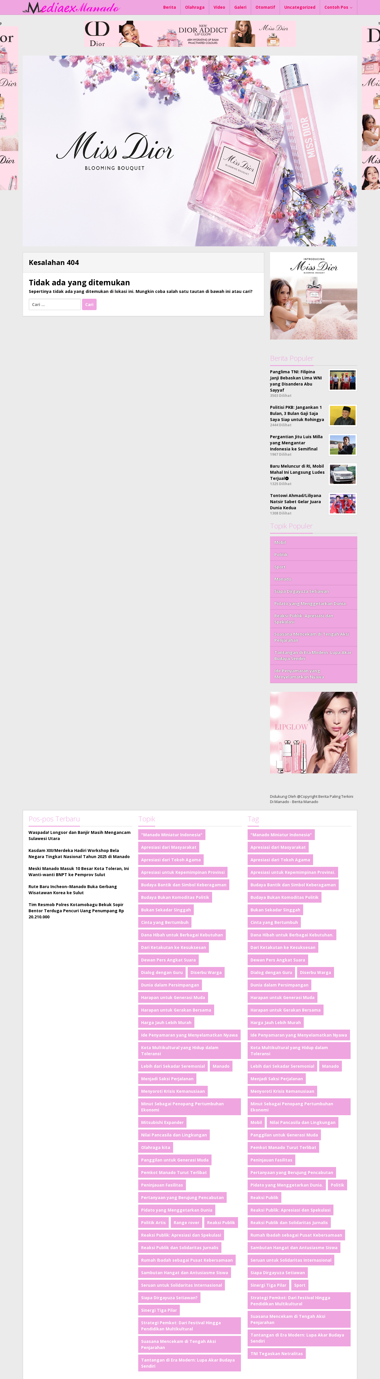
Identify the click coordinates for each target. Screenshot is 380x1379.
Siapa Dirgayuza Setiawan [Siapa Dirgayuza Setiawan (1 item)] (278, 1272)
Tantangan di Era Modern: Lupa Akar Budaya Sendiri (312, 655)
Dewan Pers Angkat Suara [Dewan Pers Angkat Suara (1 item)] (168, 960)
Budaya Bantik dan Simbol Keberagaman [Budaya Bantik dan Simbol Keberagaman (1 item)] (183, 884)
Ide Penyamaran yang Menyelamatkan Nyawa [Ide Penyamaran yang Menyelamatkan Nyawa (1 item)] (189, 1035)
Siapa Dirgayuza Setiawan (301, 591)
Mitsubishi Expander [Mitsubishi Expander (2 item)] (162, 1122)
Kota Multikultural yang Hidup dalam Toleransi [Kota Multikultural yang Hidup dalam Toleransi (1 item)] (180, 1050)
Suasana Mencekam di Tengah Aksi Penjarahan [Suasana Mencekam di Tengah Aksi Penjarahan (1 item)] (178, 1344)
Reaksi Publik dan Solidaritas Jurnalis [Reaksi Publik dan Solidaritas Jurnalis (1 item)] (180, 1247)
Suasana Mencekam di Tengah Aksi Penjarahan (311, 637)
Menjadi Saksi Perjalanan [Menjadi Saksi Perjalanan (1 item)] (167, 1078)
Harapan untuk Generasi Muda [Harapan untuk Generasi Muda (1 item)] (173, 997)
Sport (280, 567)
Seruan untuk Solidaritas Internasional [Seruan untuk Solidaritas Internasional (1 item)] (181, 1285)
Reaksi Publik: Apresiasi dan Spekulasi (303, 619)
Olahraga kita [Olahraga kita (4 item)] (155, 1147)
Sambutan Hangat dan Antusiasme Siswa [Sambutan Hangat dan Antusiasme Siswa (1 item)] (184, 1272)
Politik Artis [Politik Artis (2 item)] (153, 1222)
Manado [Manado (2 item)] (221, 1066)
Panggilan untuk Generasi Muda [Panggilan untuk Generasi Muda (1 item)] (175, 1160)
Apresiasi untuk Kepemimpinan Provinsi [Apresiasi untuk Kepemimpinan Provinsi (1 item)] (183, 872)
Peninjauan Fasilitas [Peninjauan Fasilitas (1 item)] (162, 1185)
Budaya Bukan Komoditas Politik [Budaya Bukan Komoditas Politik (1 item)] (175, 897)
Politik (281, 554)
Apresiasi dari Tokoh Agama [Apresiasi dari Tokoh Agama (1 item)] (171, 859)
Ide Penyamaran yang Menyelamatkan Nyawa (299, 674)
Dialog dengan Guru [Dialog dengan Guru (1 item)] (162, 972)
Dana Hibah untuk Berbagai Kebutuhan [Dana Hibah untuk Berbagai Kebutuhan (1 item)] (182, 935)
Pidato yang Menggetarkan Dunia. (310, 603)
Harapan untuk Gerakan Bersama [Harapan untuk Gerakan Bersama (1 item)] (176, 1010)
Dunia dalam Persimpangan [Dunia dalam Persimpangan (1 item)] (170, 985)
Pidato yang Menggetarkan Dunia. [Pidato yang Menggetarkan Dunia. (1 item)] (287, 1185)
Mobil (280, 542)
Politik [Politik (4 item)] (337, 1185)
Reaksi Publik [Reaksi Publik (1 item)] (221, 1222)
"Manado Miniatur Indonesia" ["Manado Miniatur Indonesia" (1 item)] (172, 834)
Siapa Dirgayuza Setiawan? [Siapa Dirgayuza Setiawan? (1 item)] (169, 1297)
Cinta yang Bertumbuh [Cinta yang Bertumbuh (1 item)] (165, 922)
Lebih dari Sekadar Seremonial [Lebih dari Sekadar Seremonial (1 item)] (173, 1066)
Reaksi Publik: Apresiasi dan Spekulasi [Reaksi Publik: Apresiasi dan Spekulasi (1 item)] (181, 1235)
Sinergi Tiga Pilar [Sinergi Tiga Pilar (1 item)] (159, 1310)
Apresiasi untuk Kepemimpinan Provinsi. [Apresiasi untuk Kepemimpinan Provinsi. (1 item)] (293, 872)
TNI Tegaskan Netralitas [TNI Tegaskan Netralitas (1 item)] (277, 1353)
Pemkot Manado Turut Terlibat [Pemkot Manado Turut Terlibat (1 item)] (174, 1172)
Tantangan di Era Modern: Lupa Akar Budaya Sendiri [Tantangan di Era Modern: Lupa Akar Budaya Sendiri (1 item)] (188, 1363)
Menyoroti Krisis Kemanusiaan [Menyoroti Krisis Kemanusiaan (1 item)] (173, 1091)
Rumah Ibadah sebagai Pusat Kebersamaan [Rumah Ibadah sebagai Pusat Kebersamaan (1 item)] (187, 1260)
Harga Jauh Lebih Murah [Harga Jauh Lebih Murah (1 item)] (166, 1022)
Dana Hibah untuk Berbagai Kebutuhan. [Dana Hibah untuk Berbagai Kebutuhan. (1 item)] (292, 935)
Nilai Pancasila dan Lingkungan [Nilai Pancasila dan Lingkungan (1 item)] (174, 1135)
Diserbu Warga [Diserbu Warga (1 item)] (206, 972)
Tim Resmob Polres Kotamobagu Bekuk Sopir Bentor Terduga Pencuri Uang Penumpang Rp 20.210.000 (76, 911)
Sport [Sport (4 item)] (300, 1285)
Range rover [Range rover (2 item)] (186, 1222)
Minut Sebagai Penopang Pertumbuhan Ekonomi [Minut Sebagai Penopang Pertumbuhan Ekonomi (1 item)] (182, 1107)
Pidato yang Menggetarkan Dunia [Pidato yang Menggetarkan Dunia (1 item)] (176, 1210)
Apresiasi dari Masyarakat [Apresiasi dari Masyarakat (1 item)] (168, 847)
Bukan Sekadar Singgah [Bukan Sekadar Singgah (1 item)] (166, 910)
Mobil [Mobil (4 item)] (256, 1122)
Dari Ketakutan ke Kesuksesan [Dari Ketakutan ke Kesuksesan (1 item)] (173, 947)
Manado (282, 579)
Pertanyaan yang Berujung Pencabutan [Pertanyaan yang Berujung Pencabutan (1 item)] (182, 1197)
